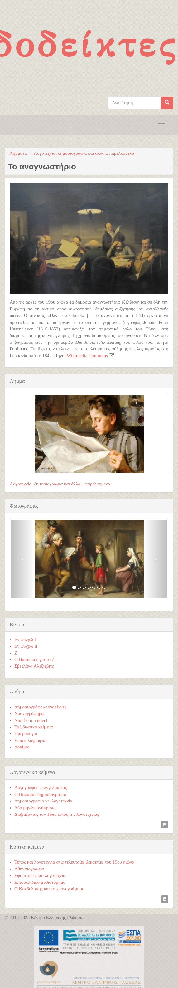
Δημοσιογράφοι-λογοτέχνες (40, 706)
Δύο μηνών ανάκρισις (34, 807)
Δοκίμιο (21, 746)
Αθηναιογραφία (29, 868)
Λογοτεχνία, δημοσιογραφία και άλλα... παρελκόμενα (84, 153)
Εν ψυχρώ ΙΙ (25, 646)
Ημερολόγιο (25, 733)
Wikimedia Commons (87, 355)
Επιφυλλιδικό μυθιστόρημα (39, 882)
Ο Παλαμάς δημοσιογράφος (40, 794)
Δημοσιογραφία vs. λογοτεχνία (43, 800)
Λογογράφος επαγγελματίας (40, 787)
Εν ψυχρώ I (25, 639)
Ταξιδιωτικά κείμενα (33, 726)
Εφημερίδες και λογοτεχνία (39, 875)
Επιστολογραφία (30, 740)
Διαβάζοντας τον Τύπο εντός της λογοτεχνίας (56, 814)
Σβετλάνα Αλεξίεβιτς (34, 666)
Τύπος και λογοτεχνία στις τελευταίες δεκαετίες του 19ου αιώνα (74, 861)
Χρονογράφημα (29, 713)
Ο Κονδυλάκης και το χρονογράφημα (49, 888)
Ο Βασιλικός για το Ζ (34, 659)
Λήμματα (18, 153)
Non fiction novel (30, 720)
